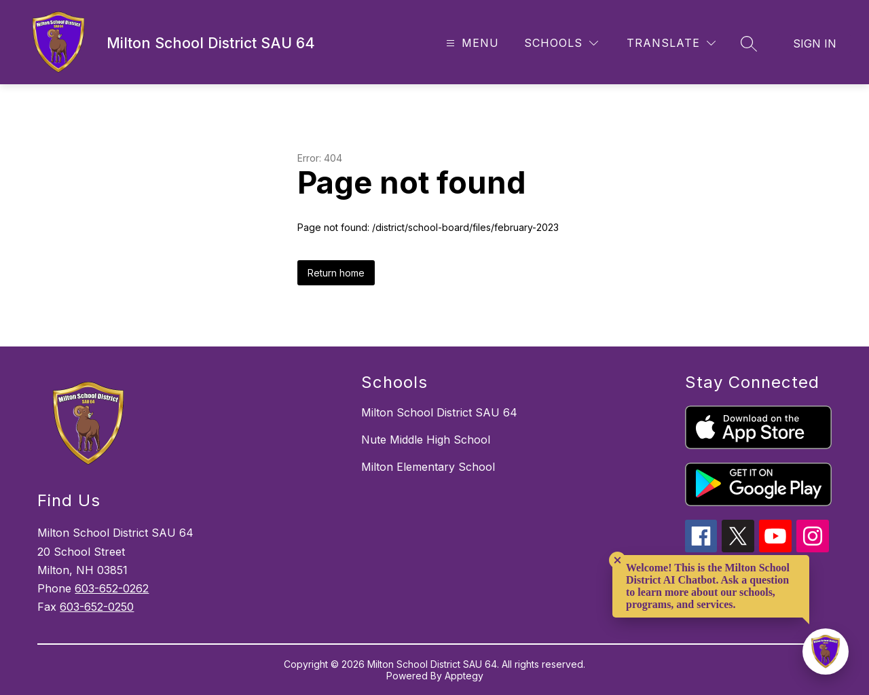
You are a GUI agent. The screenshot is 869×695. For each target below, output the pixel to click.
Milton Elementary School (428, 467)
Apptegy (464, 675)
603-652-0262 (112, 588)
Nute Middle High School (425, 439)
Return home (336, 273)
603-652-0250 (97, 606)
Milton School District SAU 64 (439, 412)
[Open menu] (471, 43)
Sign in (814, 43)
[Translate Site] (671, 43)
